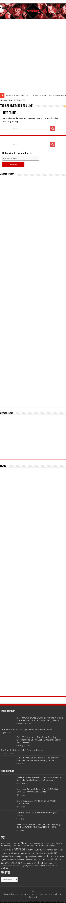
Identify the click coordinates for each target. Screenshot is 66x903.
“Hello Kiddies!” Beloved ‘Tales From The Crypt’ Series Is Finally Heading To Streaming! (40, 778)
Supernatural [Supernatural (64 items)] (27, 863)
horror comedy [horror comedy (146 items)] (35, 849)
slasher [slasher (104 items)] (4, 863)
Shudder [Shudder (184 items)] (55, 859)
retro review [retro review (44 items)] (54, 856)
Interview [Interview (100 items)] (14, 856)
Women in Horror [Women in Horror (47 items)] (51, 866)
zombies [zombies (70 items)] (4, 868)
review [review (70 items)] (61, 856)
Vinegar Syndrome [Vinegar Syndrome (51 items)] (27, 866)
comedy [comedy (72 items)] (39, 843)
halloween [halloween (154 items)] (7, 849)
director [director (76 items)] (59, 843)
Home (3, 100)
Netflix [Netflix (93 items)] (46, 856)
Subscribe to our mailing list (17, 153)
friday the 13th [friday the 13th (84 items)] (35, 845)
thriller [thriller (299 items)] (38, 863)
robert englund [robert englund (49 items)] (15, 860)
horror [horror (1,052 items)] (19, 849)
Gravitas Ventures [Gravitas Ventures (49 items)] (49, 846)
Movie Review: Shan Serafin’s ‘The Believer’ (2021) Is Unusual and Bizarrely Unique (38, 759)
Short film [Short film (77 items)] (45, 859)
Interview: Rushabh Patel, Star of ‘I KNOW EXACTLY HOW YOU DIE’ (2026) (37, 790)
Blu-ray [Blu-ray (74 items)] (24, 843)
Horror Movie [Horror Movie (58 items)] (59, 850)
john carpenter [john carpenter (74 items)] (25, 856)
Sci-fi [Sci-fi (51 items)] (33, 860)
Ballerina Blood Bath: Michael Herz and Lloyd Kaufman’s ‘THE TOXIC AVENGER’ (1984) (39, 825)
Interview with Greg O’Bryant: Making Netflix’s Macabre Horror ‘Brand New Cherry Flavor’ (40, 719)
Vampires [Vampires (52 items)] (16, 866)
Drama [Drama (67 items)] (14, 845)
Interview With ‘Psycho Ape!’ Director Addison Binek (26, 729)
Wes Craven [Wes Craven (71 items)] (40, 866)
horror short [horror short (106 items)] (34, 853)
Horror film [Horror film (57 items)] (48, 850)
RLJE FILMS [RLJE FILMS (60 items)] (5, 859)
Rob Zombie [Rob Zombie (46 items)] (26, 860)
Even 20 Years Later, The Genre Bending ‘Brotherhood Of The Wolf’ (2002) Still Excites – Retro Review (40, 740)
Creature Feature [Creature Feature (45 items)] (49, 843)
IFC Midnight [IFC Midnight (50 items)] (46, 853)
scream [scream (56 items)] (38, 860)
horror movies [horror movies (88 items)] (8, 853)
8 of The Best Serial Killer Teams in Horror (22, 750)
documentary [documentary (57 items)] (6, 846)
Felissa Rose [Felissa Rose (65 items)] (23, 845)
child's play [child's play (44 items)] (32, 843)
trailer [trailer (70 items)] (46, 863)
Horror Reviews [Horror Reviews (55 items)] (21, 853)
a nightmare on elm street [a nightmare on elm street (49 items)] (11, 843)
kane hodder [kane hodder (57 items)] (37, 856)
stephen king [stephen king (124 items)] (15, 862)
